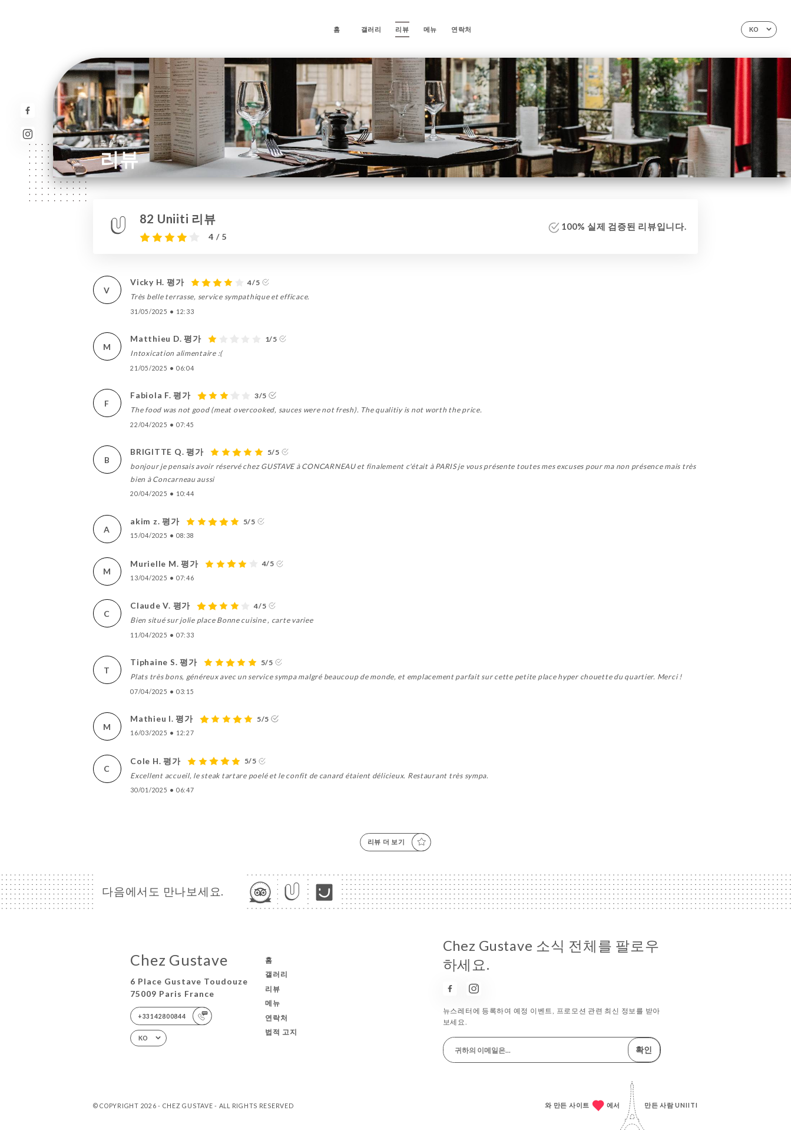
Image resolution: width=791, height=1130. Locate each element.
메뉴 (430, 29)
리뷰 (402, 29)
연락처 (461, 29)
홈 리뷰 (113, 142)
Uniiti (686, 1105)
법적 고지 (281, 1031)
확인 (644, 1050)
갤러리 (371, 29)
